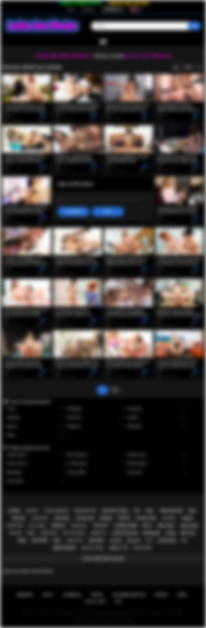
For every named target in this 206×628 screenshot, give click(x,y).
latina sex (84, 518)
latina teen (145, 518)
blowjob (151, 533)
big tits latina (74, 533)
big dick (96, 540)
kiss (184, 540)
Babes (35, 435)
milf (57, 540)
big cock (166, 525)
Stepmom (96, 426)
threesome (100, 525)
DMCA (182, 595)
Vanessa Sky (157, 455)
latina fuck (14, 525)
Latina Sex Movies (97, 620)
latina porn (125, 525)
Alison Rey (157, 472)
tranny (187, 518)
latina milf (40, 518)
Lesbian (157, 417)
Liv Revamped (96, 463)
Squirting (35, 417)
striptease (48, 533)
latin (170, 533)
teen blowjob (171, 511)
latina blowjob (124, 533)
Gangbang (96, 409)
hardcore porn (85, 510)
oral (150, 511)
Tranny (35, 409)
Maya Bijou (35, 472)
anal (192, 511)
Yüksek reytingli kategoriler (30, 402)
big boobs (40, 540)
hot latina (37, 525)
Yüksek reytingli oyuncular (29, 448)
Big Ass (35, 426)
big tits (188, 533)
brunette (98, 533)
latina (14, 511)
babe (31, 533)
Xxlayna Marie (35, 455)
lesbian (106, 518)
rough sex (79, 525)
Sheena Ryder (157, 463)
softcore (168, 518)
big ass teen (142, 547)
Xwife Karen (35, 481)
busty (147, 525)
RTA (119, 601)
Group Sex (157, 409)
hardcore (167, 540)
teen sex (18, 518)
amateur (62, 518)
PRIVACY (161, 595)
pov (137, 511)
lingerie (115, 540)
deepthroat (64, 548)
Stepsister (157, 426)
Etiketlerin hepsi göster (103, 558)
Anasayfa (25, 595)
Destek (97, 595)
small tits (118, 548)
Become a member (109, 56)
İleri (115, 390)
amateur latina (114, 511)
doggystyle (75, 540)
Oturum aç (88, 9)
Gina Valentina (96, 455)
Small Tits (96, 417)
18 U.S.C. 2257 (95, 601)
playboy (32, 510)
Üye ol (71, 9)
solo (149, 540)
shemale (58, 525)
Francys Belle (96, 472)
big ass (133, 540)
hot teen (15, 533)
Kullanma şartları (129, 595)
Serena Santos (35, 463)
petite (124, 518)
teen (21, 540)
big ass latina (93, 548)
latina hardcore (56, 510)
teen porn (189, 526)
